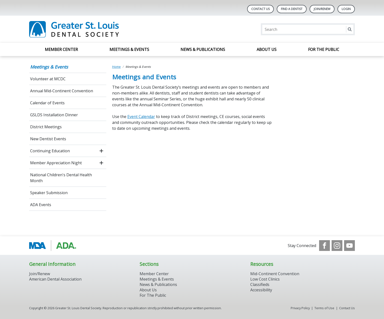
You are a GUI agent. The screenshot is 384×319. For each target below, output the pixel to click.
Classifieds (259, 284)
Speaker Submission (49, 192)
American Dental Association (55, 279)
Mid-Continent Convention (274, 273)
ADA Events (40, 204)
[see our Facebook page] (324, 245)
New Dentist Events (48, 139)
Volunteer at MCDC (48, 79)
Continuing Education (50, 151)
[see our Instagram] (337, 245)
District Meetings (46, 127)
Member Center (61, 49)
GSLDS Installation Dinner (54, 115)
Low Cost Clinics (265, 279)
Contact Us (260, 9)
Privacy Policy (300, 308)
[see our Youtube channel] (349, 245)
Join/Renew (322, 9)
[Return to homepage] (92, 29)
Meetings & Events (129, 49)
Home (116, 67)
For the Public (323, 49)
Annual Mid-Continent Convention (61, 91)
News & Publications (202, 49)
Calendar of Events (47, 103)
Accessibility (261, 290)
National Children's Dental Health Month (61, 177)
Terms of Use (324, 308)
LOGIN (346, 9)
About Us (266, 49)
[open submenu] (101, 151)
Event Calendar (141, 116)
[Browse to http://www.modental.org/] (54, 245)
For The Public (153, 295)
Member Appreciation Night (56, 162)
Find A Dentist (291, 9)
